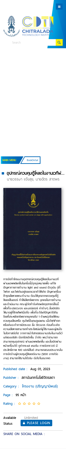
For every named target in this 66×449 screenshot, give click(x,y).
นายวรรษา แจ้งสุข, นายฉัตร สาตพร (33, 179)
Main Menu (9, 160)
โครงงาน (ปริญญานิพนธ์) (40, 386)
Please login (36, 423)
